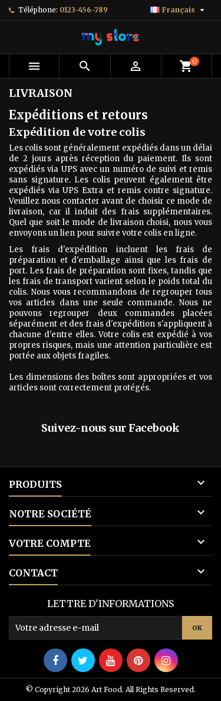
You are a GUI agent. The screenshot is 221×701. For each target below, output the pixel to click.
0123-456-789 (84, 9)
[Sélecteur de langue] (178, 10)
